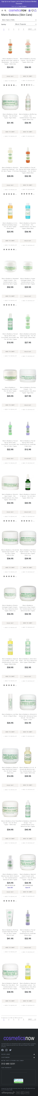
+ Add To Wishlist (10, 80)
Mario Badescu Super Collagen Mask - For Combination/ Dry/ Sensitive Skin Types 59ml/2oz (27, 282)
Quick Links (5, 1054)
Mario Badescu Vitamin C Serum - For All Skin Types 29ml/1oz (28, 496)
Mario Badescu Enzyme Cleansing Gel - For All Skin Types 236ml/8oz (28, 335)
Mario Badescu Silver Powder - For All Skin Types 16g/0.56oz (10, 116)
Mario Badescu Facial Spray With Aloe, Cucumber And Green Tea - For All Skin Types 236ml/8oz (10, 444)
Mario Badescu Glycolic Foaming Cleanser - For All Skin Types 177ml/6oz (10, 169)
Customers (5, 1057)
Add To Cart (27, 76)
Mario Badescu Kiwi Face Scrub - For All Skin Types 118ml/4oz (10, 822)
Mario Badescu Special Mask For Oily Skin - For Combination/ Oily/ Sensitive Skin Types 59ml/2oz (10, 987)
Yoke (7, 1088)
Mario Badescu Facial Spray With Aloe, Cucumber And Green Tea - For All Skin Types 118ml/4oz (10, 337)
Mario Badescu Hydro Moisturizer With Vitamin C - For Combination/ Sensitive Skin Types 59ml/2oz (10, 878)
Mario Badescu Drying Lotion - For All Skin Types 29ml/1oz (28, 60)
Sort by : (3, 24)
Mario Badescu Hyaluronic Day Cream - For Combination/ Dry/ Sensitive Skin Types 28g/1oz (27, 609)
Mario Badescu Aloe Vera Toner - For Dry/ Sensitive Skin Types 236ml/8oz (28, 660)
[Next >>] (32, 29)
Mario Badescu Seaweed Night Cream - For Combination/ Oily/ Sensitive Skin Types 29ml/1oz (10, 282)
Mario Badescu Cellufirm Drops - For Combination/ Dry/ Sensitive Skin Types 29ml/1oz (27, 824)
